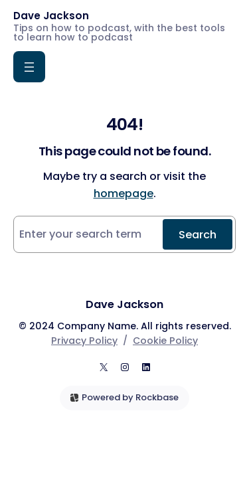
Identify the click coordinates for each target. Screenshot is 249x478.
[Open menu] (29, 66)
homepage (123, 193)
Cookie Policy (165, 340)
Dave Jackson (51, 16)
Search (197, 234)
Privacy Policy (84, 340)
